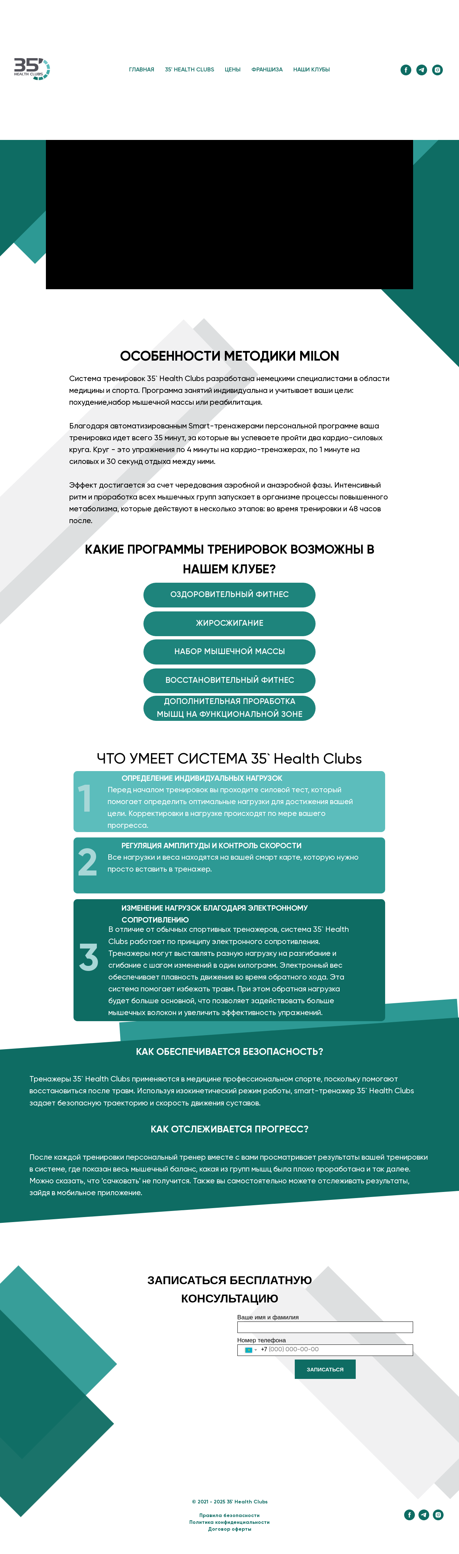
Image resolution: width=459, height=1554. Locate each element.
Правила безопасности (229, 1515)
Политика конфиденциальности (229, 1522)
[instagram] (437, 70)
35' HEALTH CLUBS (189, 70)
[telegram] (421, 70)
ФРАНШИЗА (267, 70)
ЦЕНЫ (233, 70)
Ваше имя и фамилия (268, 1317)
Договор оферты (229, 1529)
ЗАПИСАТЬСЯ (325, 1369)
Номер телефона (261, 1340)
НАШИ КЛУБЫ (311, 70)
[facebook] (406, 70)
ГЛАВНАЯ (141, 70)
